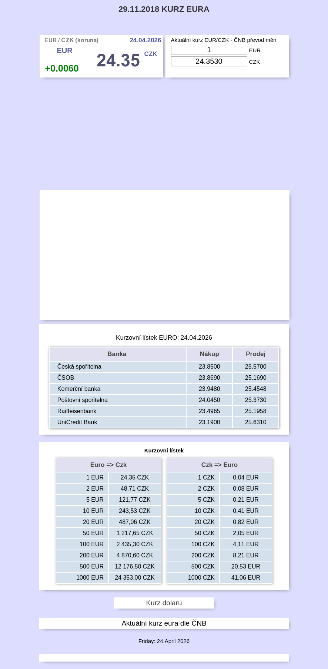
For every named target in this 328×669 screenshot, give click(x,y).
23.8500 (209, 366)
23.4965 (209, 411)
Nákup (209, 353)
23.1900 (209, 422)
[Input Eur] (209, 50)
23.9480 (209, 389)
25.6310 (256, 422)
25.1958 (256, 411)
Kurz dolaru (164, 603)
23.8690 (209, 378)
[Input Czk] (209, 61)
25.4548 (256, 389)
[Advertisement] (164, 136)
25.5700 (256, 366)
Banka (117, 353)
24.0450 (209, 400)
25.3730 (256, 400)
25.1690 (256, 378)
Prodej (255, 353)
